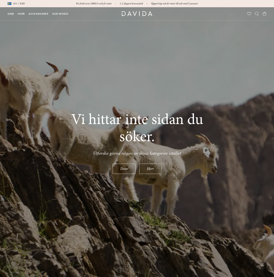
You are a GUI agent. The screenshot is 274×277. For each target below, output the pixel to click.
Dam (124, 168)
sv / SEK (16, 3)
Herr (150, 168)
